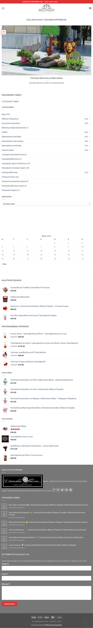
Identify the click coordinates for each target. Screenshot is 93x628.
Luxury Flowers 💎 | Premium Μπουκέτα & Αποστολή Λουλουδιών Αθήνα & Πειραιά (42, 545)
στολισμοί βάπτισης (10, 172)
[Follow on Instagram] (58, 490)
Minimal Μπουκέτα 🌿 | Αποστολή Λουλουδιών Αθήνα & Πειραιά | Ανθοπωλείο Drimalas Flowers (47, 530)
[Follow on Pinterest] (71, 490)
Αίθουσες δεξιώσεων (10, 119)
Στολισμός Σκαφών (9, 190)
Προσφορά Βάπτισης (10, 159)
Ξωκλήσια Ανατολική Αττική (13, 154)
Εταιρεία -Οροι (55, 621)
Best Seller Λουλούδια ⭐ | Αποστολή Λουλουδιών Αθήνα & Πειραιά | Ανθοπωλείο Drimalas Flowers (49, 505)
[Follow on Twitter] (62, 490)
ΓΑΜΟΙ (4, 132)
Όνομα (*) (5, 564)
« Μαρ (4, 264)
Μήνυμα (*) (6, 584)
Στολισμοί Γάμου (8, 177)
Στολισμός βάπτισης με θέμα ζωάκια (46, 78)
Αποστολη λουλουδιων (11, 123)
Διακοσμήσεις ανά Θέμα (11, 136)
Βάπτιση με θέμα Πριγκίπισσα (14, 128)
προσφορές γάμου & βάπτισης (14, 163)
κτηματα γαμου (8, 150)
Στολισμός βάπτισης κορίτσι (13, 186)
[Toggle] (89, 118)
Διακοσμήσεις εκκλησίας (12, 145)
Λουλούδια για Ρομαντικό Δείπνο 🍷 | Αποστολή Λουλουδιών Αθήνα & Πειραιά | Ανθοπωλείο (46, 537)
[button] (3, 8)
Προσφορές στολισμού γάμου (14, 168)
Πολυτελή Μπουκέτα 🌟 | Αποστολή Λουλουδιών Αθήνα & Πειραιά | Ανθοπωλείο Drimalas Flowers (48, 522)
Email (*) (5, 574)
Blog (3, 114)
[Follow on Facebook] (54, 490)
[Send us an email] (66, 490)
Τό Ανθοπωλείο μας (40, 621)
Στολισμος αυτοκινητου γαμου (14, 181)
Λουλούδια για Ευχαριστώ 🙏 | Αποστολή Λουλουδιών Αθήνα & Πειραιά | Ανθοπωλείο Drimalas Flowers (47, 513)
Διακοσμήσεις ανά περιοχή (12, 141)
